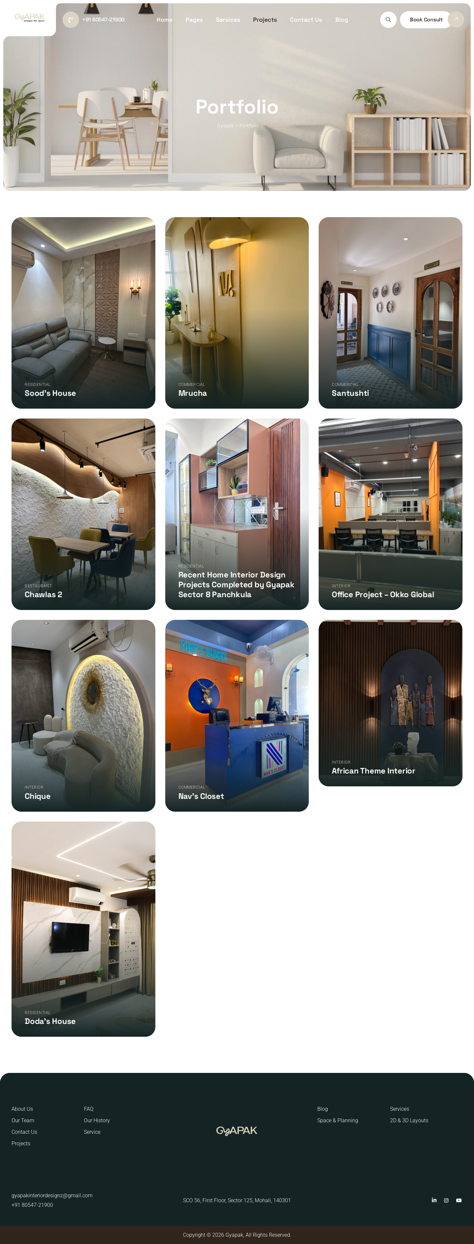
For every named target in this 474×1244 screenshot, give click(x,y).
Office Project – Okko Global (383, 594)
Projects (265, 19)
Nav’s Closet (201, 796)
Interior (341, 586)
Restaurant (38, 586)
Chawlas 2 (43, 594)
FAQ (88, 1109)
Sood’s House (50, 393)
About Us (22, 1109)
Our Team (23, 1120)
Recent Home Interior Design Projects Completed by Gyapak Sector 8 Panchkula (236, 584)
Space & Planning (337, 1120)
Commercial (191, 384)
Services (228, 19)
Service (92, 1132)
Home (164, 19)
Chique (38, 796)
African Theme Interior (373, 771)
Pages (194, 19)
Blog (341, 19)
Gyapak (234, 1235)
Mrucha (192, 393)
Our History (97, 1120)
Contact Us (306, 19)
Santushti (350, 393)
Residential (38, 384)
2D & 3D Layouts (409, 1120)
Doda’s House (50, 1021)
